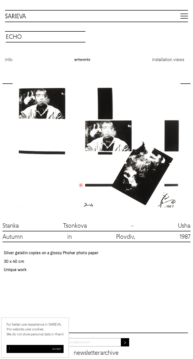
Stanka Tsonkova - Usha (96, 226)
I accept (35, 348)
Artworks (82, 60)
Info (8, 60)
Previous (8, 146)
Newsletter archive (96, 353)
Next (185, 146)
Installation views (168, 60)
